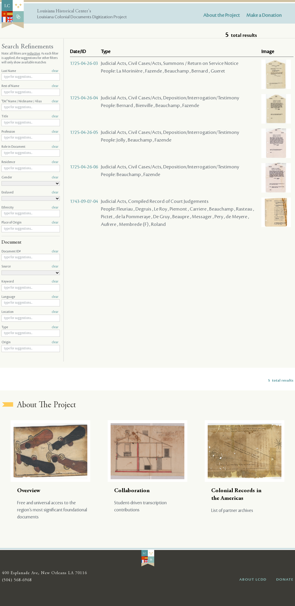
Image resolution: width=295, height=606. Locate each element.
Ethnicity (29, 208)
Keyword (29, 282)
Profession (29, 132)
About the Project (221, 15)
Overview (28, 491)
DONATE (285, 579)
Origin (29, 342)
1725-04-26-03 (84, 63)
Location (29, 312)
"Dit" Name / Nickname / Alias (29, 101)
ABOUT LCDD (252, 579)
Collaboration (132, 491)
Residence (29, 162)
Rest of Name (29, 86)
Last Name (29, 71)
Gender (29, 177)
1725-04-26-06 (84, 167)
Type (29, 327)
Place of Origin (29, 223)
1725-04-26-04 (84, 98)
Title (29, 116)
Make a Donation (264, 15)
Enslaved (29, 192)
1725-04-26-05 (84, 132)
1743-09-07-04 (84, 201)
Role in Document (29, 147)
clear (55, 71)
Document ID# (29, 251)
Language (29, 297)
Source (29, 267)
